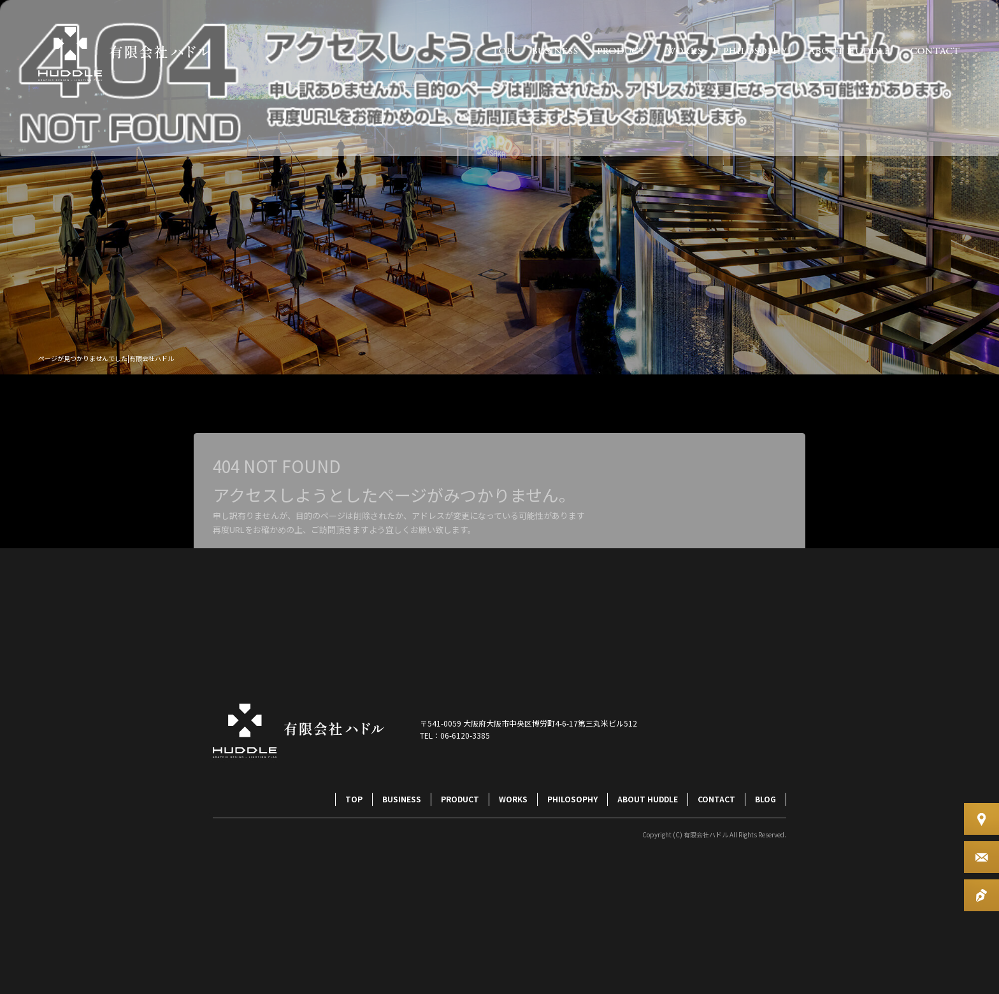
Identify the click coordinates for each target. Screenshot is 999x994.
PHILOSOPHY (755, 50)
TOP (502, 50)
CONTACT (935, 50)
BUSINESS (554, 50)
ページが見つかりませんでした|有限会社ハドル (106, 358)
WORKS (683, 50)
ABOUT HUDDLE (849, 50)
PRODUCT (621, 50)
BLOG (765, 798)
